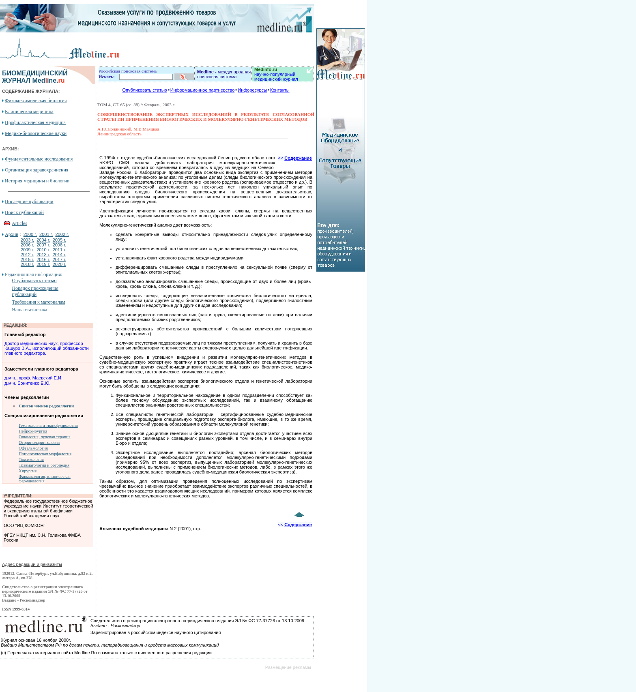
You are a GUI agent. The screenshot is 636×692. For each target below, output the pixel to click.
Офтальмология (33, 448)
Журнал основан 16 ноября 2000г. (36, 640)
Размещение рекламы (288, 667)
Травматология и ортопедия (44, 465)
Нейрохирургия (33, 431)
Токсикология (31, 459)
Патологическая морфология (45, 454)
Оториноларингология (39, 442)
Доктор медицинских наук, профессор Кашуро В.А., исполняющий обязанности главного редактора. (46, 348)
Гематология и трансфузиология (48, 425)
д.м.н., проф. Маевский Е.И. (33, 377)
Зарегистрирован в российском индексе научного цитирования (155, 632)
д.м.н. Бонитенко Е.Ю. (27, 383)
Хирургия (28, 471)
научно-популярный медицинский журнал (276, 74)
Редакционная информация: (33, 274)
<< (295, 158)
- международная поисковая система (224, 74)
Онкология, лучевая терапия (45, 437)
